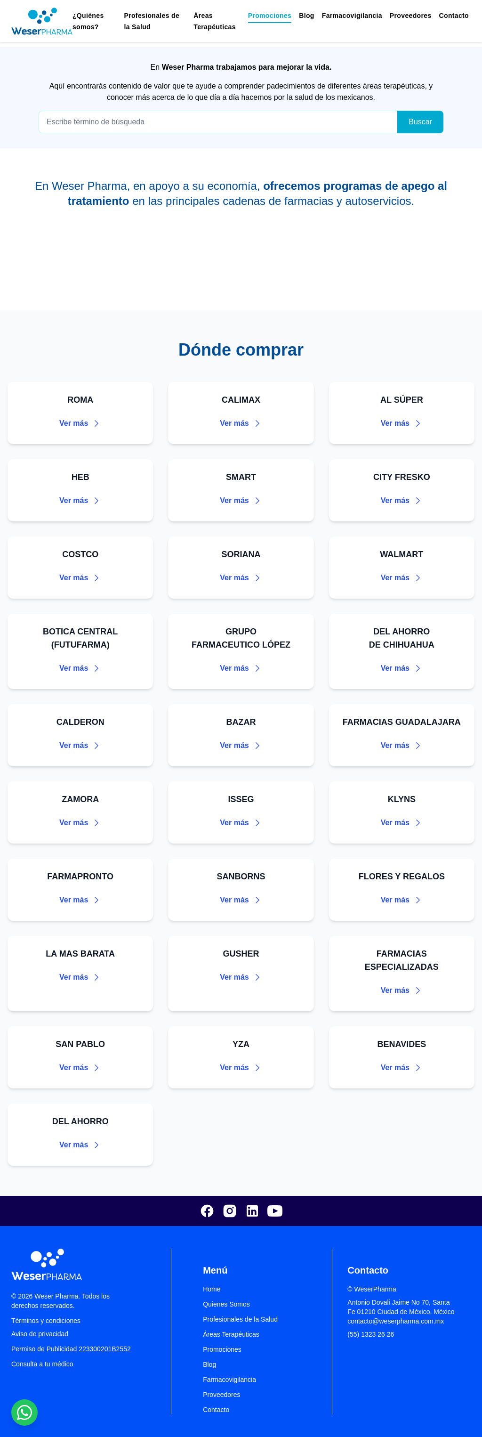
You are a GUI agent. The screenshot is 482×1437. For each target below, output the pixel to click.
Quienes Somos (226, 1304)
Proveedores (411, 15)
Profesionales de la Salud (240, 1319)
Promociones (222, 1349)
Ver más (80, 423)
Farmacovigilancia (352, 15)
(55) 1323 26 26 (370, 1334)
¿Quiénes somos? (88, 21)
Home (211, 1289)
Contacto (454, 15)
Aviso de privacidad (39, 1334)
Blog (306, 15)
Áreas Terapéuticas (214, 21)
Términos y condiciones (45, 1320)
